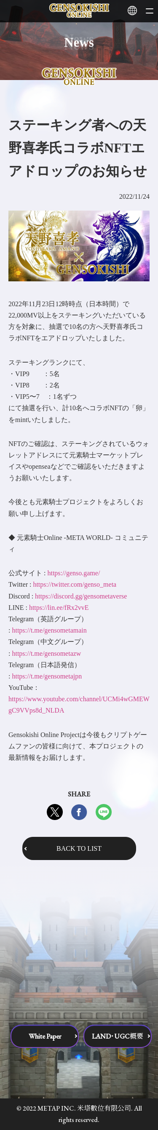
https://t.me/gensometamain (49, 630)
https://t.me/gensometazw (46, 653)
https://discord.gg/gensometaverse (81, 596)
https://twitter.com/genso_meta (74, 584)
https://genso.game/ (73, 573)
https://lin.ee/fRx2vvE (59, 607)
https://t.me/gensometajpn (47, 676)
